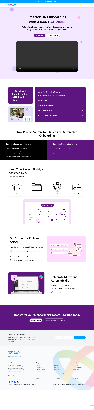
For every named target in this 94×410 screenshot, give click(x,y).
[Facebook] (15, 382)
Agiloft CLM (76, 369)
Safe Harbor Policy (26, 384)
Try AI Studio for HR (52, 35)
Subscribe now (80, 337)
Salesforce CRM (76, 371)
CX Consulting (39, 367)
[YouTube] (12, 382)
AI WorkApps (56, 369)
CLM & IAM (56, 371)
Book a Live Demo (36, 320)
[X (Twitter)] (18, 382)
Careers (37, 376)
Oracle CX (75, 365)
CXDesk (75, 376)
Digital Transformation (40, 369)
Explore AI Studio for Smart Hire (54, 320)
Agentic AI (56, 365)
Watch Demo (39, 35)
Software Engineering (58, 376)
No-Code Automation (58, 374)
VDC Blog (38, 378)
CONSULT (82, 5)
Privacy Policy (19, 384)
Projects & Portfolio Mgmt (59, 373)
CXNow (75, 374)
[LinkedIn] (9, 382)
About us (38, 365)
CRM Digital (56, 367)
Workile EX (75, 378)
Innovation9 (38, 371)
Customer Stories (39, 373)
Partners (37, 374)
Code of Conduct (35, 384)
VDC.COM (40, 1)
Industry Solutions (57, 378)
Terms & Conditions (12, 384)
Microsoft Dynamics (77, 367)
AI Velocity (75, 373)
